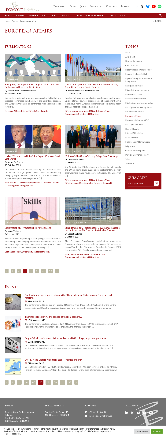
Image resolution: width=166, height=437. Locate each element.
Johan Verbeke (14, 231)
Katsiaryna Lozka (76, 90)
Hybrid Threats (132, 128)
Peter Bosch (13, 90)
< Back (157, 21)
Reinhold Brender (76, 159)
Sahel (127, 159)
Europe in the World (103, 182)
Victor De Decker (16, 162)
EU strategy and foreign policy (19, 185)
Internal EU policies (30, 110)
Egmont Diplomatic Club (136, 73)
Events (20, 16)
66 (26, 382)
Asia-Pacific (10, 182)
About (124, 16)
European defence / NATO (137, 120)
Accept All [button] (157, 431)
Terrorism (129, 163)
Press (73, 6)
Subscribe (96, 6)
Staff (112, 16)
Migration (44, 110)
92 (50, 271)
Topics (53, 16)
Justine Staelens (91, 90)
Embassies (59, 6)
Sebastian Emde (75, 233)
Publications (37, 16)
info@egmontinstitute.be (100, 415)
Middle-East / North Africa (137, 141)
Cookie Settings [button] (141, 431)
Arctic (128, 52)
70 (55, 382)
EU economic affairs (50, 182)
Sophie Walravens (28, 90)
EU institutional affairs (99, 110)
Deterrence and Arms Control (138, 69)
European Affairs (12, 110)
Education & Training (91, 16)
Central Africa (131, 65)
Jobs (83, 6)
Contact (111, 6)
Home (8, 16)
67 (33, 382)
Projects (67, 16)
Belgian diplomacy (13, 251)
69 (48, 382)
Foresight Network (134, 124)
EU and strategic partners (76, 110)
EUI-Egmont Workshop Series (139, 107)
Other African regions (135, 150)
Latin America (131, 137)
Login (125, 6)
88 (69, 382)
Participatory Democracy (137, 154)
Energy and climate (134, 85)
